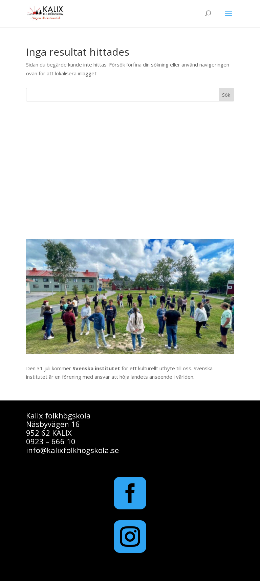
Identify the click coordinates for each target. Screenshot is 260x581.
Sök (226, 95)
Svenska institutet (96, 368)
